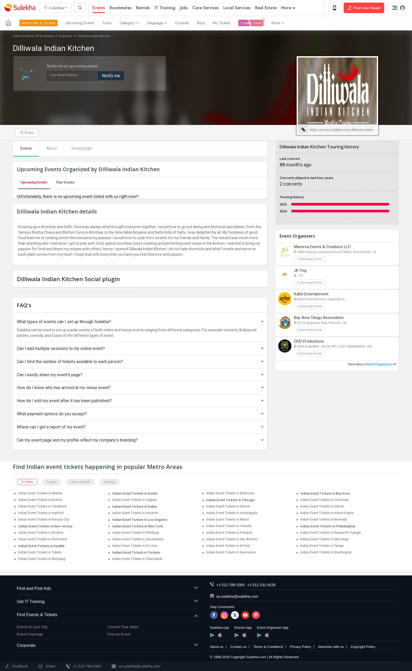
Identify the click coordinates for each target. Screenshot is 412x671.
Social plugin (82, 148)
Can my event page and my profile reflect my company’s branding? (140, 440)
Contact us (238, 647)
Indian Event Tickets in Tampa (322, 546)
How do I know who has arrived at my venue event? (140, 387)
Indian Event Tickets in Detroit (322, 507)
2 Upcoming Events (309, 329)
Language (157, 23)
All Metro (27, 482)
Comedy (182, 23)
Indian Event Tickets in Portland (229, 533)
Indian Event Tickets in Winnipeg (41, 559)
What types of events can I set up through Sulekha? (140, 321)
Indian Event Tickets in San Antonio (232, 539)
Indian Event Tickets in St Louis (134, 546)
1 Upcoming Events (309, 258)
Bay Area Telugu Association (319, 317)
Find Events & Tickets (107, 615)
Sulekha (19, 8)
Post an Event (118, 634)
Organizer (66, 36)
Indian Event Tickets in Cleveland (42, 507)
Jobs (184, 8)
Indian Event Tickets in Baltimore (230, 493)
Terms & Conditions (268, 647)
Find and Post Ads (107, 589)
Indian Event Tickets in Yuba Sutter (137, 559)
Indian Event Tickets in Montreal (323, 520)
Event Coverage (30, 634)
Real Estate (266, 8)
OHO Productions (309, 341)
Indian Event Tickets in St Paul (228, 546)
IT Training (165, 8)
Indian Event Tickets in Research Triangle (330, 533)
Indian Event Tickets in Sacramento (138, 539)
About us (216, 647)
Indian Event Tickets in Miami (227, 520)
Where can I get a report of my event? (140, 427)
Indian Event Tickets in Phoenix (40, 533)
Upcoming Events (79, 23)
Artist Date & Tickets (38, 23)
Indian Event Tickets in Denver (228, 507)
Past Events (65, 182)
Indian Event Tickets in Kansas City (43, 520)
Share (27, 133)
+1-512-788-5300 (230, 585)
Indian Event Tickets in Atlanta (40, 493)
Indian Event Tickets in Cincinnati (324, 500)
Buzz (201, 23)
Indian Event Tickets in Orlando (228, 526)
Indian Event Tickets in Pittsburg (135, 533)
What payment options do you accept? (140, 414)
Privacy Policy (300, 647)
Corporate (107, 646)
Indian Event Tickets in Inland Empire (327, 513)
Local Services (237, 8)
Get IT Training (107, 602)
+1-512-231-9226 (261, 585)
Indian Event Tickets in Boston (40, 500)
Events (99, 8)
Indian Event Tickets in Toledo (39, 552)
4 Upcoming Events (309, 353)
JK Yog (300, 270)
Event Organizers (380, 364)
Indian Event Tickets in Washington (326, 552)
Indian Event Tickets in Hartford (41, 513)
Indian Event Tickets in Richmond (42, 539)
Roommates (121, 8)
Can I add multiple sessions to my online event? (140, 348)
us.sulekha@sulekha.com (237, 597)
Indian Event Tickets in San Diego (324, 539)
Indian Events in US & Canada (33, 36)
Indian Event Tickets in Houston (135, 513)
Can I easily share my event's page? (140, 374)
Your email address (64, 75)
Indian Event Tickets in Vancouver (231, 552)
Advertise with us (331, 647)
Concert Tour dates (122, 627)
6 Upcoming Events (309, 282)
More (289, 8)
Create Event (250, 23)
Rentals (143, 8)
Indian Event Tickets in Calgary (134, 500)
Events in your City (32, 627)
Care (206, 8)
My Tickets (221, 23)
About (52, 148)
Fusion (52, 482)
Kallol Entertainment (311, 294)
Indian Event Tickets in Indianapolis (232, 513)
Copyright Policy (363, 647)
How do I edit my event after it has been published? (140, 401)
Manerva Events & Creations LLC (322, 246)
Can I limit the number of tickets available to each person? (140, 361)
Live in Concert (80, 482)
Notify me (111, 75)
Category (129, 23)
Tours (107, 23)
